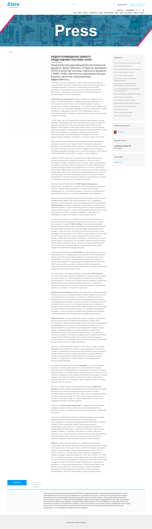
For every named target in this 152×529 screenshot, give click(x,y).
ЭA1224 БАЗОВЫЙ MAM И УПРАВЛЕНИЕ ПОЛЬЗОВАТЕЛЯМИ (127, 90)
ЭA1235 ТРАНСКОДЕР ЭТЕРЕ (123, 66)
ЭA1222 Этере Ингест (121, 109)
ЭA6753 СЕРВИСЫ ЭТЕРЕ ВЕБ (123, 97)
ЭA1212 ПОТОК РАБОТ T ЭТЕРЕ (124, 72)
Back (9, 52)
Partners (85, 12)
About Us (136, 12)
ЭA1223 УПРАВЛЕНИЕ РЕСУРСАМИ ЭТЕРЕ (127, 63)
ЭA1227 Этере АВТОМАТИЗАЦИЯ (124, 100)
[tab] (17, 482)
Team (74, 12)
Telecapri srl (117, 162)
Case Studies (128, 12)
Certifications (93, 12)
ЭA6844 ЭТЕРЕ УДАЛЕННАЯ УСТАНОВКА (127, 103)
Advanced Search (122, 4)
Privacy (100, 12)
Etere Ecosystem (109, 12)
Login (133, 4)
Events (121, 12)
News (116, 12)
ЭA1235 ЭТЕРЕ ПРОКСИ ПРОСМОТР (125, 106)
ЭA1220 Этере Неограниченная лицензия (127, 69)
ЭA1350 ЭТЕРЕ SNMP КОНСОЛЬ (124, 75)
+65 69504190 (129, 10)
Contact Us (120, 10)
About (79, 12)
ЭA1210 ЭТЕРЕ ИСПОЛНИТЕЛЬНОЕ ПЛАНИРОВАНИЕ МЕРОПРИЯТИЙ (125, 85)
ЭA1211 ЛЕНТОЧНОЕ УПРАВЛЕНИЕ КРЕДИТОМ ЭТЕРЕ (125, 80)
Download (121, 132)
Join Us (142, 12)
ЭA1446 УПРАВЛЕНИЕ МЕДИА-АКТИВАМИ (127, 94)
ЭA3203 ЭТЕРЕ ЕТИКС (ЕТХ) (122, 116)
